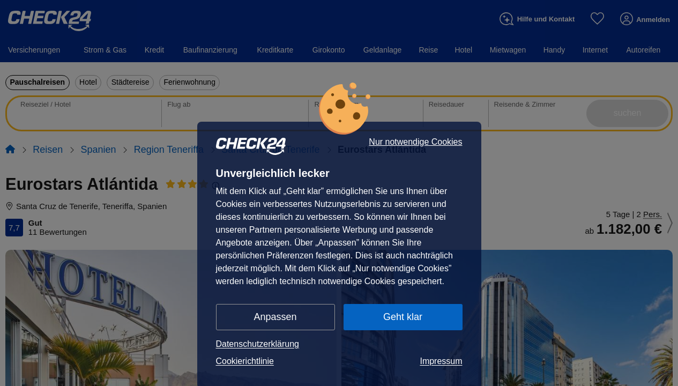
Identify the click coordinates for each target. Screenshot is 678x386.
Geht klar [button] (402, 316)
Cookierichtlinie (245, 361)
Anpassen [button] (275, 316)
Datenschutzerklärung (258, 343)
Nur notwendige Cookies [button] (415, 142)
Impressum (441, 361)
